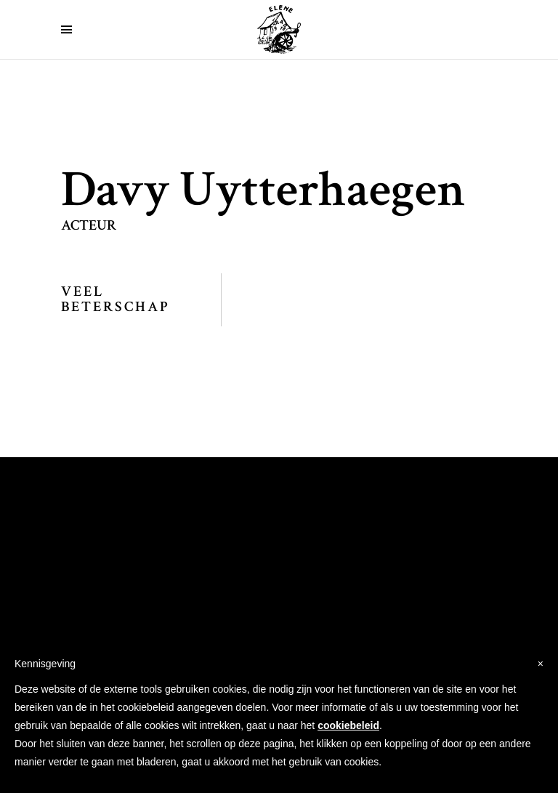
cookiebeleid (348, 725)
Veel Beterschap (115, 299)
